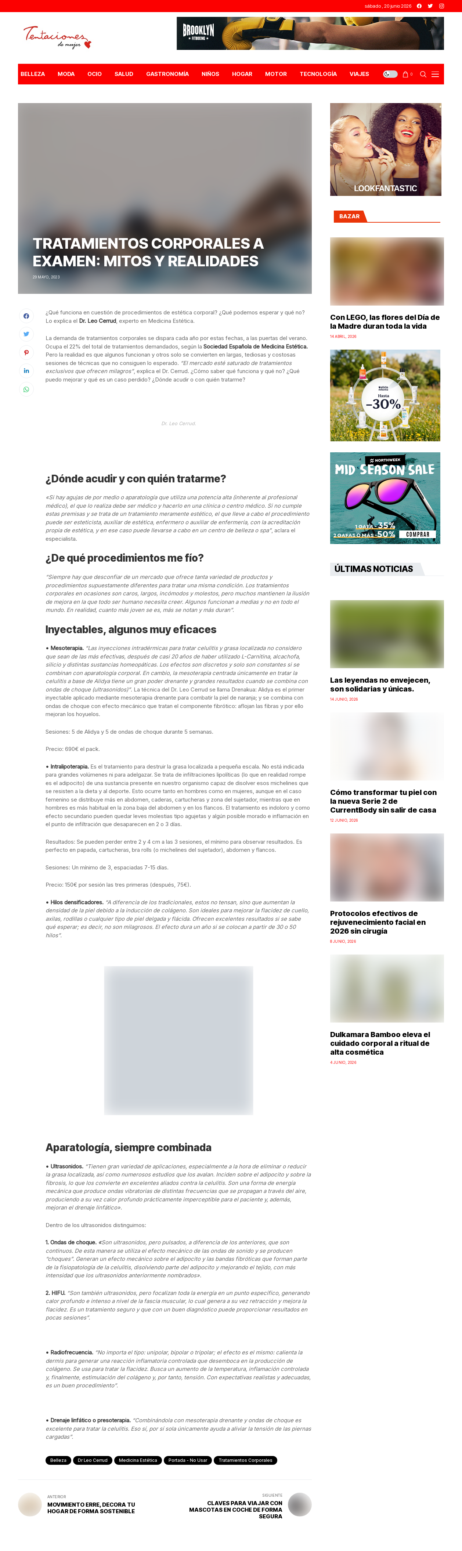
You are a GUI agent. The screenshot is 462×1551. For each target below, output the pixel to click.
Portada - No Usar (188, 1460)
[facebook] (419, 6)
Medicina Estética (138, 1460)
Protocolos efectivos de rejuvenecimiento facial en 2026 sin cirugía (378, 922)
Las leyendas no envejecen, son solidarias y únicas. (380, 684)
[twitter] (430, 6)
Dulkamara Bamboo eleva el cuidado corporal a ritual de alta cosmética (380, 1043)
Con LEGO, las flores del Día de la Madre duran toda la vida (385, 322)
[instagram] (441, 6)
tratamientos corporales (245, 1460)
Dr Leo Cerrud (93, 1460)
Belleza (58, 1460)
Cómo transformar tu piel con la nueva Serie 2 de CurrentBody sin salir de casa (383, 801)
